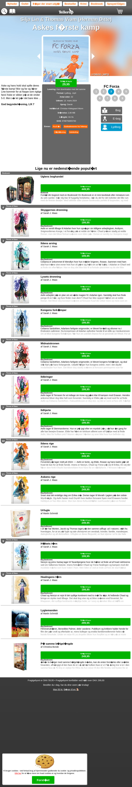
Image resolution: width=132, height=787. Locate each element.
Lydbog (116, 126)
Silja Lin (29, 19)
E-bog (117, 118)
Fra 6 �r (56, 126)
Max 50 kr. (58, 689)
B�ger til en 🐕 (71, 689)
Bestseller (70, 4)
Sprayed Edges (116, 4)
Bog (118, 110)
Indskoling (74, 132)
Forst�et (43, 780)
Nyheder (12, 4)
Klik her (18, 773)
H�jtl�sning (60, 132)
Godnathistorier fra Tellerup (75, 126)
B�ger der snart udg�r (46, 4)
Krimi (83, 4)
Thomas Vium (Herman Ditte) (78, 19)
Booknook (97, 4)
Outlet (24, 4)
